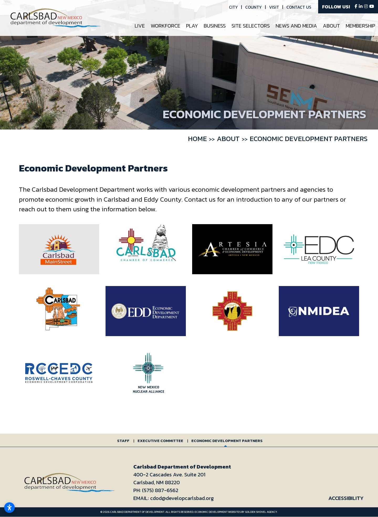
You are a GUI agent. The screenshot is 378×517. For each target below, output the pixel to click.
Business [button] (215, 26)
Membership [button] (360, 26)
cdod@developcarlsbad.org (182, 498)
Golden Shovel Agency (261, 512)
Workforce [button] (165, 26)
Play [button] (192, 26)
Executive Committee (160, 441)
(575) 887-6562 (160, 490)
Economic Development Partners (226, 441)
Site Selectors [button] (251, 26)
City (233, 7)
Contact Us (298, 7)
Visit (274, 7)
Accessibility (346, 498)
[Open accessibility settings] (9, 507)
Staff (123, 441)
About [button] (331, 26)
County (253, 7)
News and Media (296, 26)
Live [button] (140, 26)
